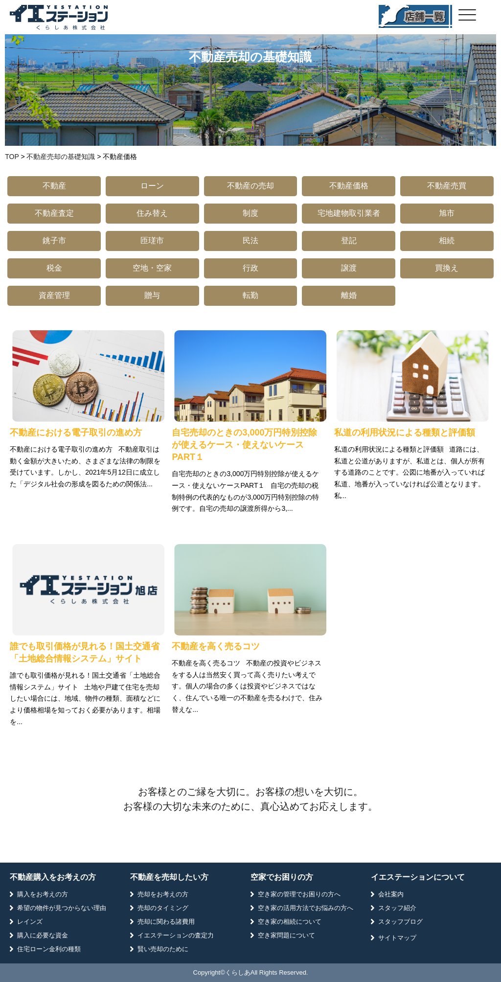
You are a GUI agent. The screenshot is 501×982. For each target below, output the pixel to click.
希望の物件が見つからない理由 (61, 908)
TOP (12, 156)
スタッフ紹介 (397, 908)
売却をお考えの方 (162, 894)
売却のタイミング (162, 908)
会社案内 (391, 894)
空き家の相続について (289, 921)
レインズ (30, 921)
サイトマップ (397, 937)
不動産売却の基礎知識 (60, 156)
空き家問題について (286, 935)
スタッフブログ (400, 921)
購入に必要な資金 (42, 935)
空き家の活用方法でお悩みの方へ (305, 908)
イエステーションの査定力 (175, 935)
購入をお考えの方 (42, 894)
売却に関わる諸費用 (166, 921)
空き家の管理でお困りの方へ (299, 894)
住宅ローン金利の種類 (49, 949)
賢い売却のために (162, 949)
